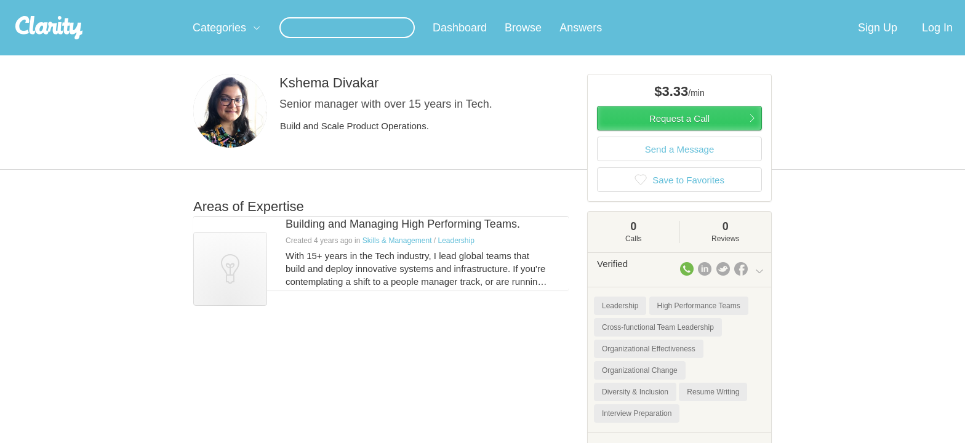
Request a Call (679, 133)
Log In (937, 42)
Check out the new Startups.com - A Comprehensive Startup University (630, 8)
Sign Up (877, 42)
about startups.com (808, 8)
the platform (174, 7)
